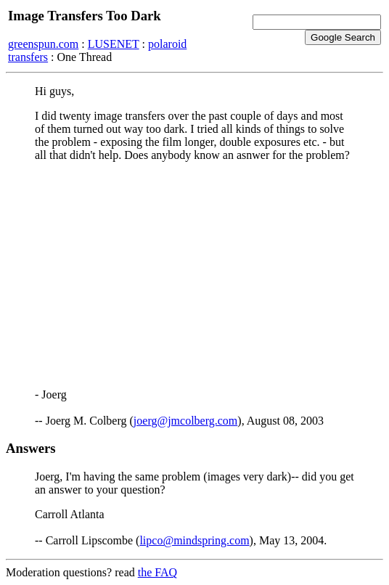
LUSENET (113, 44)
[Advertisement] (194, 275)
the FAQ (157, 572)
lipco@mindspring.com (194, 540)
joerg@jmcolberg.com (185, 420)
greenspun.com (43, 44)
